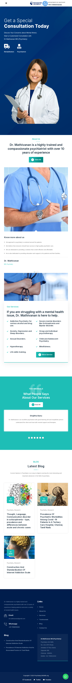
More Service (45, 354)
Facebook (27, 680)
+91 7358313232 (55, 5)
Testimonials (43, 619)
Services (42, 615)
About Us (42, 611)
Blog (40, 624)
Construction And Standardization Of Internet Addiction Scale (18, 570)
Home (41, 607)
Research (17, 510)
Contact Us (43, 628)
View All (36, 159)
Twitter (37, 680)
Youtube (47, 680)
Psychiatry (10, 510)
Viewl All (36, 404)
